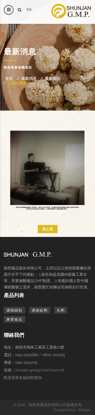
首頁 (9, 78)
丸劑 (61, 310)
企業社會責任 (19, 83)
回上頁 (47, 229)
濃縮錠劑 (40, 310)
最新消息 (28, 78)
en (29, 10)
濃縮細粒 (14, 310)
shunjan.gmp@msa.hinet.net (39, 370)
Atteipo (84, 410)
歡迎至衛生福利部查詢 (23, 377)
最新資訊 (52, 78)
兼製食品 (14, 319)
